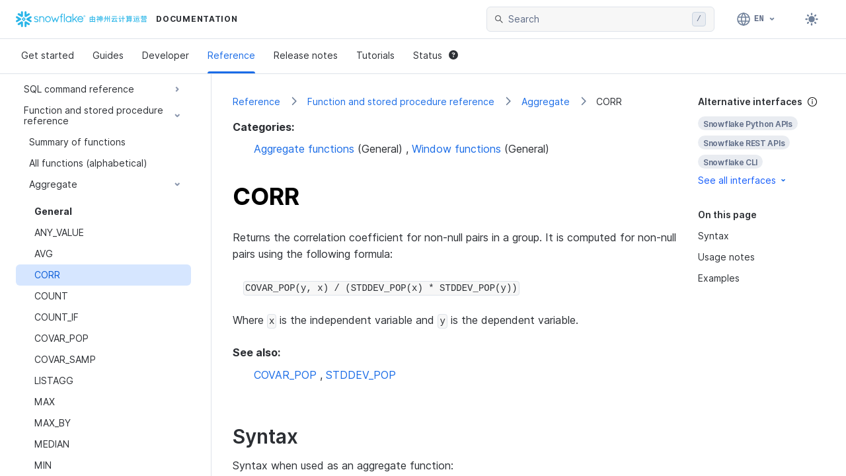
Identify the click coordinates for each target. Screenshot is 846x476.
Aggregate (545, 101)
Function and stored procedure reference (400, 101)
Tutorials (375, 55)
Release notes (306, 55)
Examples (719, 278)
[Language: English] (756, 19)
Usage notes (726, 256)
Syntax (713, 235)
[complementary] (761, 141)
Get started (47, 55)
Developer (165, 55)
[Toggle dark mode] (811, 19)
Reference (231, 55)
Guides (108, 55)
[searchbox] (597, 19)
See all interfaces (743, 180)
